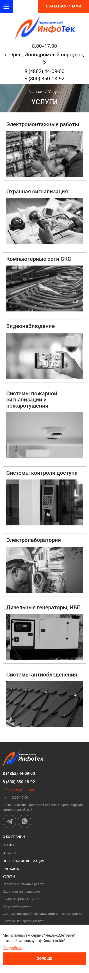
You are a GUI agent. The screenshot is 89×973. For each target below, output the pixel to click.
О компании (14, 836)
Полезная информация (23, 861)
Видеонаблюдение (17, 906)
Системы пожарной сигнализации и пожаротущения (43, 913)
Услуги (9, 876)
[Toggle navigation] (6, 6)
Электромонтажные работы (24, 884)
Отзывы (9, 853)
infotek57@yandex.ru (19, 790)
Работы (9, 844)
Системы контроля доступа (23, 921)
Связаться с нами (63, 6)
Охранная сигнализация (21, 891)
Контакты (11, 869)
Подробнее (12, 947)
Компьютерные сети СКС (22, 899)
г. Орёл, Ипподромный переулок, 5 (44, 58)
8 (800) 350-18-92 (44, 78)
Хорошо (44, 958)
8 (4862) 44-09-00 (44, 71)
